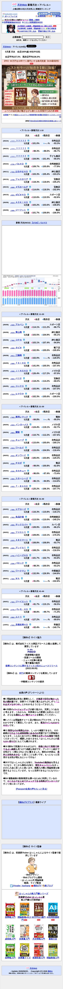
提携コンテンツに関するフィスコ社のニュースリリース (31, 666)
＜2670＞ (12, 540)
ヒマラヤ (19, 394)
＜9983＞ (12, 533)
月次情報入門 (38, 939)
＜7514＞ (12, 394)
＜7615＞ (12, 625)
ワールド (19, 448)
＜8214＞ (12, 203)
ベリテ (18, 378)
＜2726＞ (12, 164)
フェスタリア (21, 179)
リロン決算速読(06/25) (32, 22)
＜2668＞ (12, 348)
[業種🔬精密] (34, 20)
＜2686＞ (12, 210)
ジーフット (20, 210)
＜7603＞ (12, 602)
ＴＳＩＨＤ (20, 363)
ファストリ (20, 532)
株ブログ (47, 886)
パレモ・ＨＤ (21, 609)
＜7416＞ (12, 172)
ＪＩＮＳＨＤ (21, 371)
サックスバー (21, 524)
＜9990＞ (12, 525)
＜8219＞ (12, 332)
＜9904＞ (12, 379)
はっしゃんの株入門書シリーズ (31, 893)
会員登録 (43, 14)
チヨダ (18, 463)
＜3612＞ (12, 448)
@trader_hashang (20, 886)
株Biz (50, 971)
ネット (56, 115)
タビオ (18, 348)
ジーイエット (21, 601)
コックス (19, 386)
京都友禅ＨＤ (21, 624)
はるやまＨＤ (21, 171)
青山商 (18, 332)
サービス (50, 115)
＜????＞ (13, 141)
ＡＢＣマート (21, 540)
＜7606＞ (12, 509)
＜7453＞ (12, 517)
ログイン (55, 14)
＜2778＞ (12, 609)
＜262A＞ (13, 425)
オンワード (20, 455)
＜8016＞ (12, 456)
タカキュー (20, 471)
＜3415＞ (12, 486)
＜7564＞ (12, 571)
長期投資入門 (38, 958)
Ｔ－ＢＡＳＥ (21, 486)
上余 (54, 121)
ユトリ (18, 617)
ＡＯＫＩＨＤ (21, 202)
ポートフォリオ (9, 16)
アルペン (19, 324)
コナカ (18, 340)
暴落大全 (53, 939)
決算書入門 (24, 939)
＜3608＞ (12, 363)
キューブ (19, 440)
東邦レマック (21, 417)
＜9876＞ (12, 386)
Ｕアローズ (20, 509)
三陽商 (18, 355)
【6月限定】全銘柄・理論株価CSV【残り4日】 (35, 26)
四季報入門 (10, 917)
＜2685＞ (12, 548)
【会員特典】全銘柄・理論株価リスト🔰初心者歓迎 (36, 28)
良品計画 (19, 517)
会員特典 (40, 16)
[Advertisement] (24, 250)
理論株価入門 (53, 958)
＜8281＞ (12, 195)
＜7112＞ (12, 440)
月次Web (22, 5)
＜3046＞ (12, 371)
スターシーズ (21, 478)
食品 (16, 115)
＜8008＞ (12, 187)
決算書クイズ (24, 958)
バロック (19, 563)
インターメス (22, 424)
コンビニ (21, 115)
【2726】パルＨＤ (39, 223)
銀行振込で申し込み (46, 31)
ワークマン (20, 571)
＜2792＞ (12, 556)
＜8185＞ (12, 463)
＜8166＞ (12, 471)
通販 (40, 115)
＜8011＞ (12, 356)
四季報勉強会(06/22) (11, 22)
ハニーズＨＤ (21, 555)
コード (58, 121)
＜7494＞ (12, 340)
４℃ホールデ (21, 187)
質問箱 (57, 16)
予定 (30, 121)
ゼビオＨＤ (20, 195)
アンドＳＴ (20, 548)
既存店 (42, 121)
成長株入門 (10, 939)
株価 (51, 121)
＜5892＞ (12, 617)
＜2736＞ (12, 180)
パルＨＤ (19, 164)
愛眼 (17, 432)
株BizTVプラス (26, 802)
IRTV (21, 673)
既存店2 (46, 121)
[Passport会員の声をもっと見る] (31, 789)
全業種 (6, 115)
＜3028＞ (12, 325)
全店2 (37, 121)
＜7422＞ (12, 417)
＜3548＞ (12, 563)
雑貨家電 (33, 115)
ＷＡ (17, 578)
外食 (37, 115)
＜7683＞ (12, 579)
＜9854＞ (12, 433)
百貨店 (45, 115)
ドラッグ (27, 115)
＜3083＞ (12, 479)
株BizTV (36, 886)
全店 (33, 121)
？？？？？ (21, 141)
